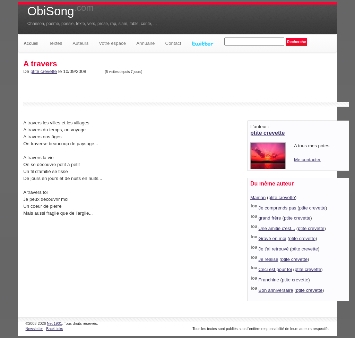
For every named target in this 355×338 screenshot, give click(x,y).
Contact (173, 43)
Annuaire (145, 43)
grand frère (270, 218)
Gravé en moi (272, 238)
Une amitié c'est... (277, 228)
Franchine (269, 279)
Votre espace (112, 43)
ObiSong (60, 11)
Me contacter (307, 159)
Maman (258, 197)
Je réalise (268, 259)
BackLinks (54, 329)
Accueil (31, 43)
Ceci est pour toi (275, 269)
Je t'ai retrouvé (274, 249)
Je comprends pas (277, 208)
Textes (55, 43)
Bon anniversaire (276, 290)
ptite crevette (44, 71)
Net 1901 (54, 323)
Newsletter (34, 329)
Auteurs (80, 43)
